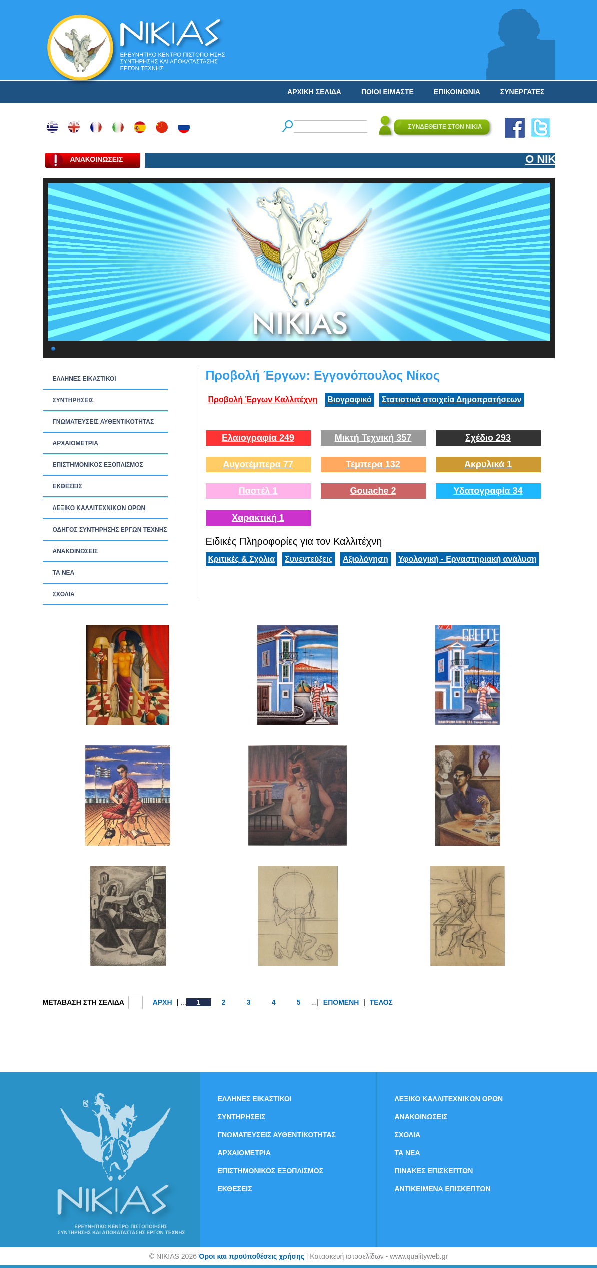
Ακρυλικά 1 (488, 464)
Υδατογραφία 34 (487, 491)
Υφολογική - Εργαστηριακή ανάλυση (467, 559)
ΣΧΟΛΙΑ (64, 594)
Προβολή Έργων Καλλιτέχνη (263, 399)
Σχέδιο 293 (488, 438)
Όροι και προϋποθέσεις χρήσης (251, 1256)
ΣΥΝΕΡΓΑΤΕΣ (522, 92)
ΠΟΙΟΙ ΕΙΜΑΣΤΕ (387, 92)
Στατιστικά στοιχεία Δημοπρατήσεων (452, 399)
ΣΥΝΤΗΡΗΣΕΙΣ (73, 400)
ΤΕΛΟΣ (381, 1002)
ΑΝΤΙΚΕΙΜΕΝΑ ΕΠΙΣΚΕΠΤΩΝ (443, 1189)
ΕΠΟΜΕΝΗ (341, 1002)
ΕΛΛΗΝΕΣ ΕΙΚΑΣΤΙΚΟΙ (84, 378)
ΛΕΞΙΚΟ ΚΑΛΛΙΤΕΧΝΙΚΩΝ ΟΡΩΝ (99, 508)
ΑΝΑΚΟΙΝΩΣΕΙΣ (75, 551)
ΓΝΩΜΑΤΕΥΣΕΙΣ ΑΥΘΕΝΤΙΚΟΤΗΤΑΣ (103, 421)
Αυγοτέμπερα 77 (258, 464)
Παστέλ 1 (258, 491)
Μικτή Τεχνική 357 (373, 438)
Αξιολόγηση (365, 559)
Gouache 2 (373, 491)
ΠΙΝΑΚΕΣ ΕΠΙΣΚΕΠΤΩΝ (434, 1171)
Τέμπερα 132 (373, 464)
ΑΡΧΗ (162, 1002)
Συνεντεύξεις (309, 559)
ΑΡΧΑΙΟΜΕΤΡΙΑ (75, 443)
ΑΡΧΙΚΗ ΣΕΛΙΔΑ (314, 92)
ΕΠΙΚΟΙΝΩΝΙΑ (457, 92)
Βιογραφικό (349, 399)
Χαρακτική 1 (258, 518)
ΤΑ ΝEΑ (64, 572)
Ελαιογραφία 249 (258, 438)
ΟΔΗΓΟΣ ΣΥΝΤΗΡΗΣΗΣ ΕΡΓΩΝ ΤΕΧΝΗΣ (110, 529)
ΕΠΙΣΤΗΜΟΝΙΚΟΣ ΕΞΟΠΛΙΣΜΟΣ (98, 464)
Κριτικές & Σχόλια (241, 559)
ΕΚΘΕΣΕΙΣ (67, 486)
